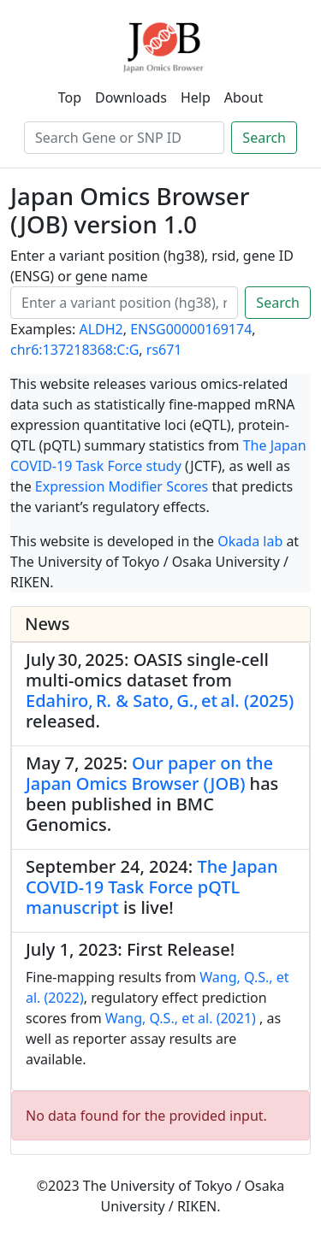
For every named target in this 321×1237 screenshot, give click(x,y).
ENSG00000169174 (191, 329)
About (243, 97)
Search (264, 137)
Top (69, 97)
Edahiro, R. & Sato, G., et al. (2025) (160, 700)
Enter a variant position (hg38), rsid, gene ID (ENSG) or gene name (152, 266)
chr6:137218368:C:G (74, 349)
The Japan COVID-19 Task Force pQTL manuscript (152, 887)
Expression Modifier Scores (121, 486)
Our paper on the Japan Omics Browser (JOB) (149, 773)
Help (196, 97)
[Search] (124, 137)
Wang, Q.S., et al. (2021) (180, 1018)
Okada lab (249, 541)
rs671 (164, 349)
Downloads (131, 97)
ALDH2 (100, 329)
